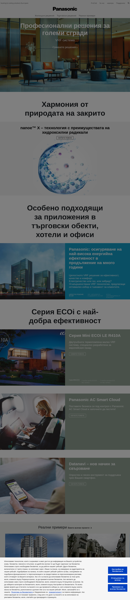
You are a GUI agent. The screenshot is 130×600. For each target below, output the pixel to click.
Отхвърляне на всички (117, 579)
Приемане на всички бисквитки (117, 588)
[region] (65, 578)
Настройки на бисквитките (118, 570)
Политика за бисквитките (22, 592)
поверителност (55, 592)
